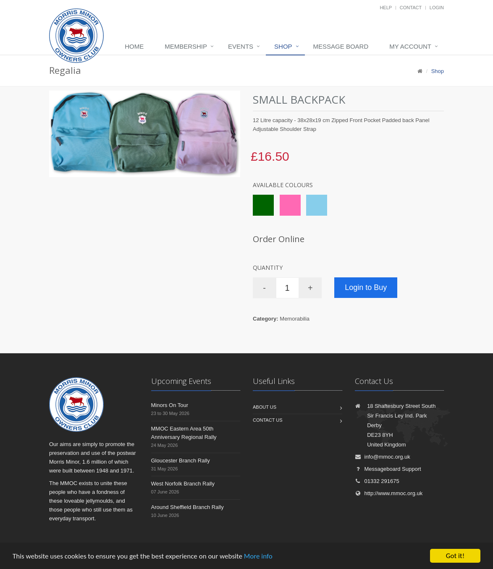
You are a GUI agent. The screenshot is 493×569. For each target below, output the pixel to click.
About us (264, 407)
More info (258, 556)
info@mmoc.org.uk (382, 457)
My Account (410, 46)
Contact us (268, 420)
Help (386, 7)
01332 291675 (377, 481)
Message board (341, 46)
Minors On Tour (170, 405)
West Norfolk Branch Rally (183, 483)
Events (240, 46)
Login (437, 7)
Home (134, 46)
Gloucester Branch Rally (180, 460)
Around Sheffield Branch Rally (187, 507)
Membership (186, 46)
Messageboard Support (388, 469)
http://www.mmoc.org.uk (389, 493)
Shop (283, 46)
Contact (411, 7)
